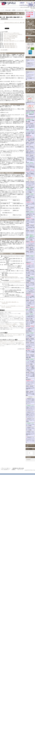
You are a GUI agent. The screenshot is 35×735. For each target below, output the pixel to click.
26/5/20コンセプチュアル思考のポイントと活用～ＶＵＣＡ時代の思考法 (30, 196)
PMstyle (8, 3)
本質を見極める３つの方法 (9, 38)
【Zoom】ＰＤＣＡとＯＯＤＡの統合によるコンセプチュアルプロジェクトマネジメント (30, 401)
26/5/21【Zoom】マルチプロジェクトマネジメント (30, 208)
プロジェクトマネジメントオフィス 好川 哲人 (14, 22)
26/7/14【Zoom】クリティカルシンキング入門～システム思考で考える (30, 344)
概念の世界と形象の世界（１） (10, 43)
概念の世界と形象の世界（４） (11, 47)
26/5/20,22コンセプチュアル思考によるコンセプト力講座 (30, 203)
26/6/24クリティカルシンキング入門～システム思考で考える (30, 290)
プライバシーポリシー (6, 468)
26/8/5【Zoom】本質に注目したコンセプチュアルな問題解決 (30, 393)
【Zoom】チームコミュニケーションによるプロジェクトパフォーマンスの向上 (30, 440)
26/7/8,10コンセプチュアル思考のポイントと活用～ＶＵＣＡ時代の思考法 (30, 329)
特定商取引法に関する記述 (18, 468)
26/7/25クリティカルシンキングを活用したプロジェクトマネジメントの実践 (30, 362)
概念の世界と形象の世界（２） (10, 44)
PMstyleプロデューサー (30, 73)
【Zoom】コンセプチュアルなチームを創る (30, 420)
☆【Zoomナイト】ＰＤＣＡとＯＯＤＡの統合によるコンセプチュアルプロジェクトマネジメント (30, 415)
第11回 (2, 49)
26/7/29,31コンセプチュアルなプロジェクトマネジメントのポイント (30, 382)
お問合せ (13, 469)
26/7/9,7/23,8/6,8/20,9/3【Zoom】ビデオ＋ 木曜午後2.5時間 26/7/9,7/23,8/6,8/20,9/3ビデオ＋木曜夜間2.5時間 (30, 116)
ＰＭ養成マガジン (30, 63)
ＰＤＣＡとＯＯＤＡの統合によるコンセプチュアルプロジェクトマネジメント (30, 408)
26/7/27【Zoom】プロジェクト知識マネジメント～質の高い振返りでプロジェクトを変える (30, 368)
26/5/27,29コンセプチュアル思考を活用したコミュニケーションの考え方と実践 (30, 220)
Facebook (28, 459)
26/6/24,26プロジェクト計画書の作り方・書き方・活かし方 (30, 296)
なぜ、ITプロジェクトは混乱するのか (11, 33)
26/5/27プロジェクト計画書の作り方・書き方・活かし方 (30, 213)
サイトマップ (20, 469)
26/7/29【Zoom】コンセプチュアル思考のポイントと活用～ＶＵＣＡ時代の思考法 (30, 375)
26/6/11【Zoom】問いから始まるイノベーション (30, 143)
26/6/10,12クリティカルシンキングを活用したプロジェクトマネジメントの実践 (30, 265)
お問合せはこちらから (30, 103)
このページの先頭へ (21, 348)
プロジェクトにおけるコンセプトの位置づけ (13, 34)
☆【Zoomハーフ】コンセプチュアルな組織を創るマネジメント (30, 433)
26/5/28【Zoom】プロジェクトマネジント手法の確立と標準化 (30, 227)
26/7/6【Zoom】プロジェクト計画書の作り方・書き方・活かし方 (30, 322)
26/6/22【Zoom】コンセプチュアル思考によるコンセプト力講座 (30, 284)
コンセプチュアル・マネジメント (30, 66)
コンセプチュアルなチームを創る (30, 424)
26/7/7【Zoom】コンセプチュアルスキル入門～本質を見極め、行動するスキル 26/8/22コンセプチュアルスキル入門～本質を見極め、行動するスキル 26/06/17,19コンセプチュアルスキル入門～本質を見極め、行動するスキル (30, 132)
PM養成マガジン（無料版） (11, 324)
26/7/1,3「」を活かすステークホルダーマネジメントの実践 (30, 310)
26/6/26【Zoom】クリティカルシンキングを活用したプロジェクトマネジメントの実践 (30, 303)
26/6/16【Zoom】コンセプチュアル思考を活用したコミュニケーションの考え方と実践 (30, 273)
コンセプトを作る (7, 39)
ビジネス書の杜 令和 (30, 79)
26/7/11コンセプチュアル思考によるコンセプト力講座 (30, 334)
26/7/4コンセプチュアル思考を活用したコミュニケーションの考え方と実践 (30, 316)
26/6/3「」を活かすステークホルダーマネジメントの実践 (30, 237)
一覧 (2, 299)
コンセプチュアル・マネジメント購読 (12, 334)
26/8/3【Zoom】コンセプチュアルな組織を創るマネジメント (30, 388)
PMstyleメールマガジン (30, 61)
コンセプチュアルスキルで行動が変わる (12, 281)
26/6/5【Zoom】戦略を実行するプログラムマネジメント (30, 152)
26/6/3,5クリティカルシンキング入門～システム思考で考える (30, 243)
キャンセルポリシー (5, 469)
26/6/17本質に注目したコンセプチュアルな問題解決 (30, 279)
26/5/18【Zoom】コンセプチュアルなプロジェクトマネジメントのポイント (30, 183)
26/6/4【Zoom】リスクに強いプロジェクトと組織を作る (30, 248)
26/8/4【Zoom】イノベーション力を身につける (30, 148)
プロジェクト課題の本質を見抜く (11, 36)
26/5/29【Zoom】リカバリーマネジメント (30, 232)
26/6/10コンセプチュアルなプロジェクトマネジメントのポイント (30, 258)
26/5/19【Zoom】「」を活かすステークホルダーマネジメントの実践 (30, 190)
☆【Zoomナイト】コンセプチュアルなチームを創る (30, 428)
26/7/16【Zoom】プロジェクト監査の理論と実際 (30, 356)
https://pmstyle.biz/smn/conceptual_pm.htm (9, 276)
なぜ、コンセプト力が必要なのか (11, 35)
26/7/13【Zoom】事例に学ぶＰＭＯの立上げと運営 (30, 339)
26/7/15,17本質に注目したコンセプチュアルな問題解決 (30, 351)
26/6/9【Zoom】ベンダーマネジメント (30, 253)
